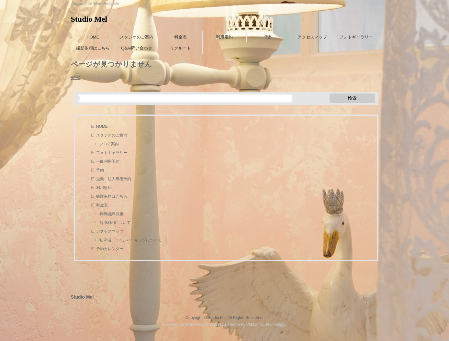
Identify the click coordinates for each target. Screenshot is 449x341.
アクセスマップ (109, 231)
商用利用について (114, 222)
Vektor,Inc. (255, 324)
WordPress (195, 324)
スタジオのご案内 (111, 135)
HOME (102, 126)
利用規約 (104, 187)
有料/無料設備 (111, 214)
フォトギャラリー (111, 152)
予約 (100, 170)
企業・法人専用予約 (113, 179)
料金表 (102, 205)
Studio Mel (89, 19)
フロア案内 (109, 144)
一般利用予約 (107, 161)
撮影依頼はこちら (111, 196)
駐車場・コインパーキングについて (130, 240)
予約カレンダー (109, 249)
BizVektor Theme (224, 324)
